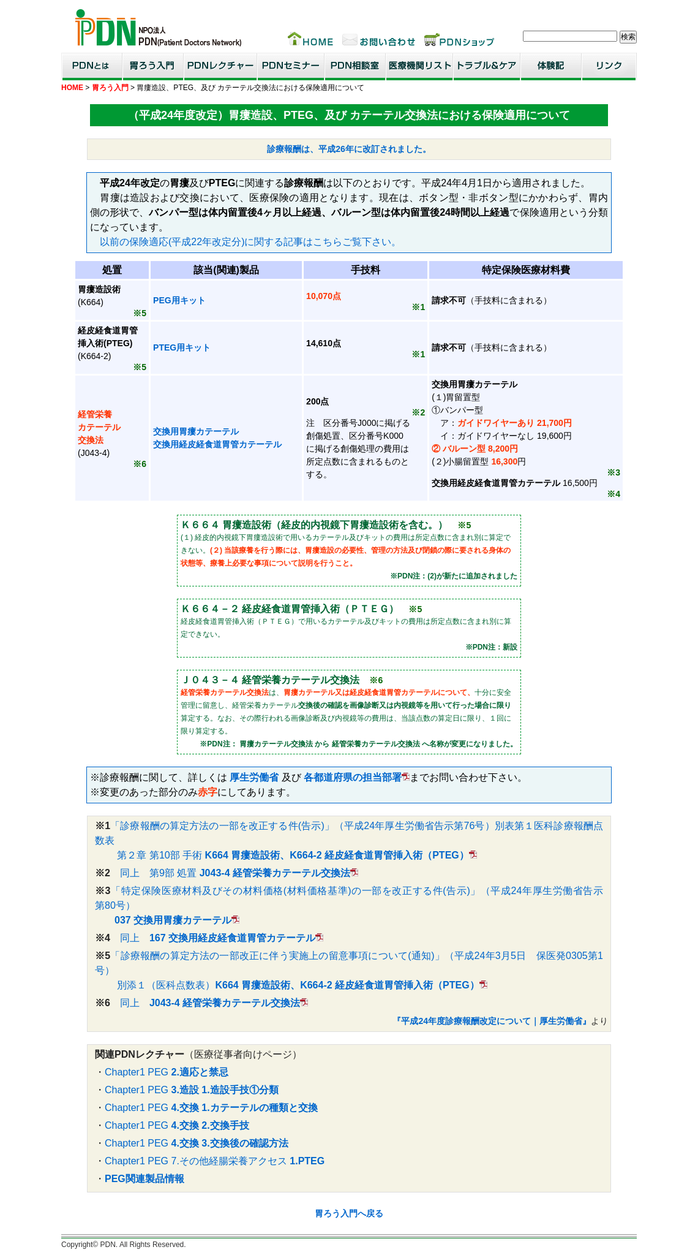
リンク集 (609, 66)
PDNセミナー (291, 66)
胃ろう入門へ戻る (349, 1213)
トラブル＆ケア (486, 66)
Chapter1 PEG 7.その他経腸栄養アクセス (215, 1161)
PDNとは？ (91, 66)
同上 (212, 938)
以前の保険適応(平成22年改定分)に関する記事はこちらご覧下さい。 (250, 242)
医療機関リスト (419, 66)
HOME (72, 87)
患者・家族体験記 (551, 66)
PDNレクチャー (220, 66)
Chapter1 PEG (166, 1072)
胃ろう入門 (153, 66)
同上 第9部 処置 (230, 873)
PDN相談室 (355, 66)
